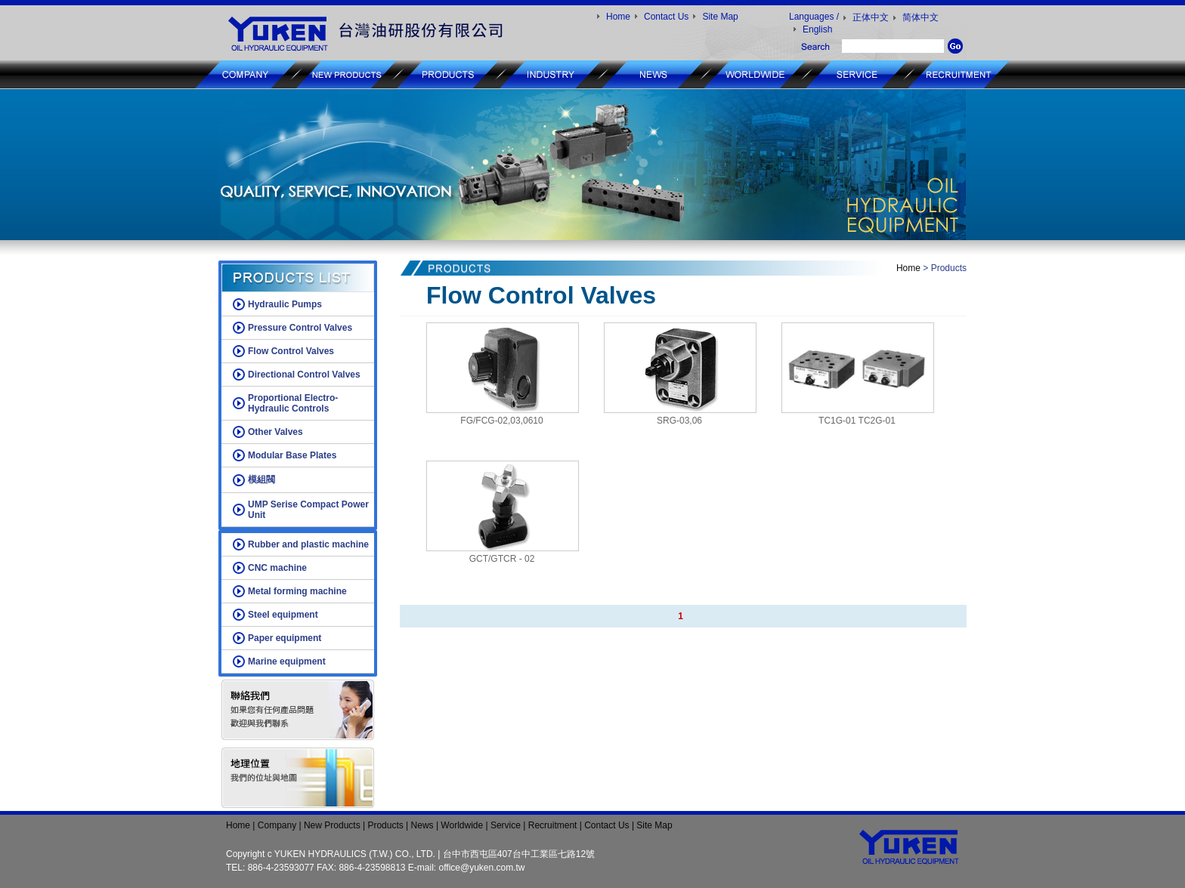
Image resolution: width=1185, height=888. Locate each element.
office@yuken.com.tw (482, 867)
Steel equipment (283, 614)
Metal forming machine (297, 591)
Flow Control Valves (291, 351)
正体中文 (870, 17)
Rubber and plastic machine (308, 544)
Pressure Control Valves (300, 327)
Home (618, 16)
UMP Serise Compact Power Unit (308, 509)
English (817, 29)
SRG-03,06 (679, 420)
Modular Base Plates (292, 455)
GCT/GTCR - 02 (502, 558)
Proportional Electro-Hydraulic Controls (293, 403)
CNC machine (277, 568)
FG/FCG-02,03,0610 (501, 420)
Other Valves (275, 432)
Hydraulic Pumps (285, 304)
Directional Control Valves (304, 374)
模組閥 (261, 479)
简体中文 (920, 17)
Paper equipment (284, 638)
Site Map (720, 16)
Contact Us (666, 16)
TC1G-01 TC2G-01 (857, 420)
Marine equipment (287, 661)
